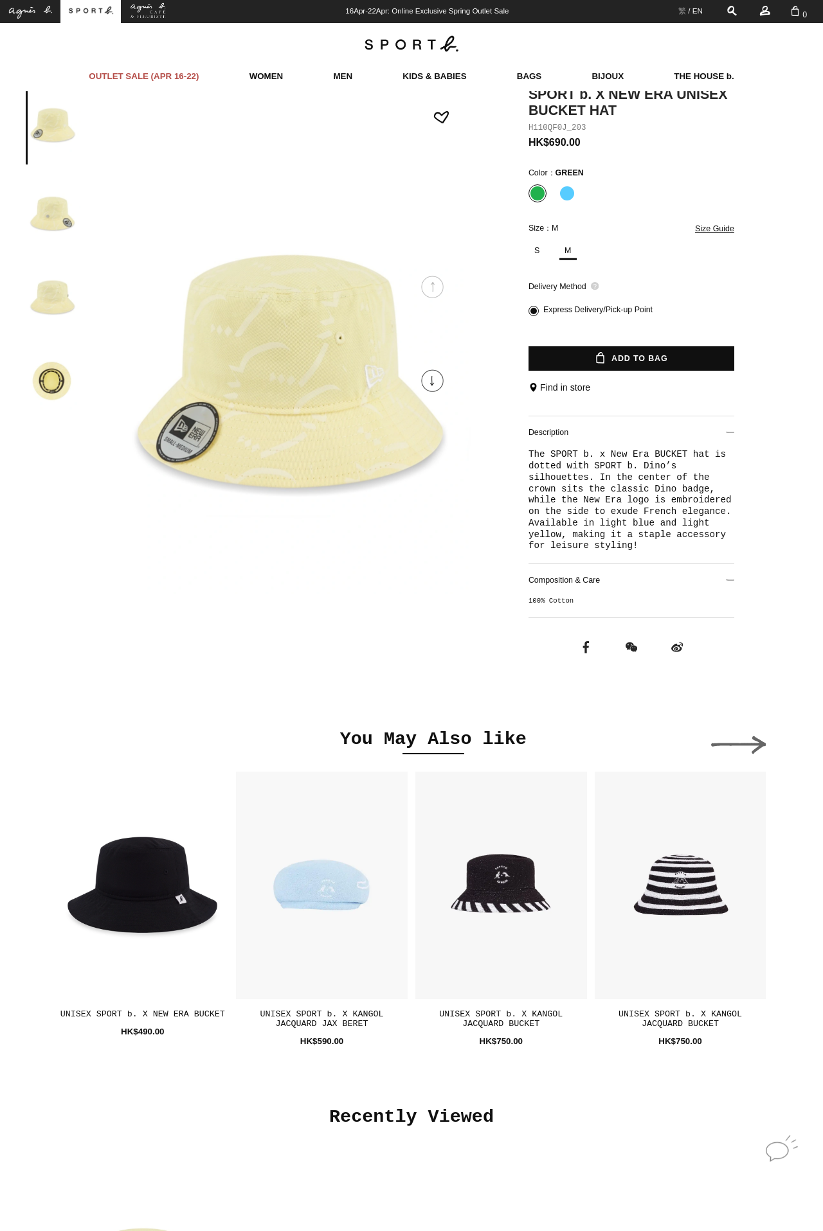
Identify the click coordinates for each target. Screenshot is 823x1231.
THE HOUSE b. (704, 76)
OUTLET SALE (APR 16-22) (144, 76)
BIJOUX (608, 76)
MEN (342, 76)
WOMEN (266, 76)
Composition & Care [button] (631, 580)
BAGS (529, 76)
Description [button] (631, 432)
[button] (432, 381)
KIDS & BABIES (434, 76)
